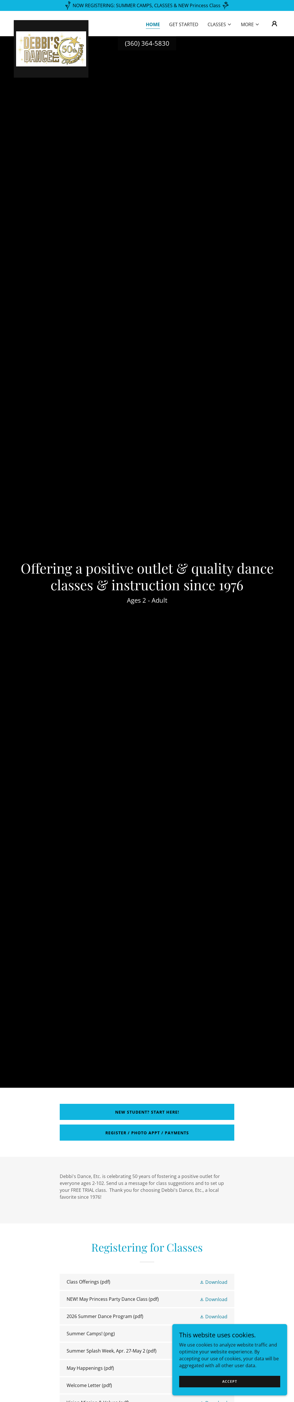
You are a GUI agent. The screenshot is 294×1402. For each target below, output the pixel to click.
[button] (220, 24)
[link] (51, 22)
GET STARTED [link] (183, 24)
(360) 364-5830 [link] (147, 43)
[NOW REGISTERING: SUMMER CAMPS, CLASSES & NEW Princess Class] (147, 5)
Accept (229, 1381)
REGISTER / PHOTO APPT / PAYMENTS (147, 1132)
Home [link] (153, 24)
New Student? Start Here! (147, 1112)
